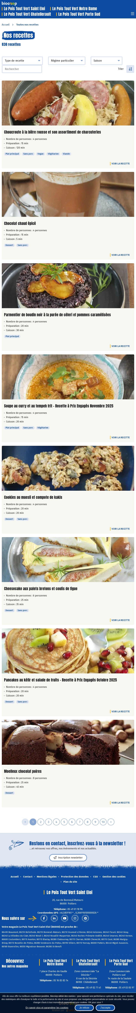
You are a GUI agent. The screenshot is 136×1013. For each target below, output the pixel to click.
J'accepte (105, 1007)
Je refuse (84, 1007)
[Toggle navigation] (132, 14)
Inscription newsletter (68, 857)
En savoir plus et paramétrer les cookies (47, 1007)
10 (103, 822)
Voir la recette (121, 163)
